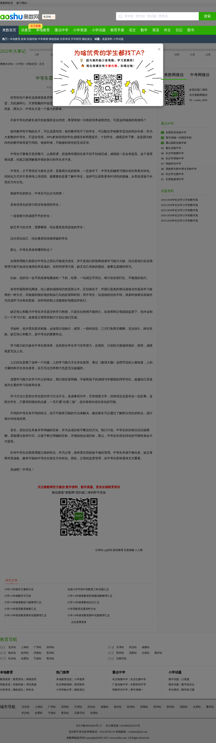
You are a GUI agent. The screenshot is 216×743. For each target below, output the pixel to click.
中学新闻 (43, 39)
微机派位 (87, 39)
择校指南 (54, 39)
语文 (132, 30)
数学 (144, 30)
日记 (179, 30)
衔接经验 (32, 39)
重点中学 (61, 30)
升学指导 (76, 39)
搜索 (207, 16)
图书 (190, 30)
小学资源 (80, 30)
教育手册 (117, 30)
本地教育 (43, 30)
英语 (155, 30)
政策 (23, 39)
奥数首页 (9, 30)
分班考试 (65, 39)
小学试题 (99, 30)
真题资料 (107, 39)
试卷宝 (26, 30)
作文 (167, 30)
